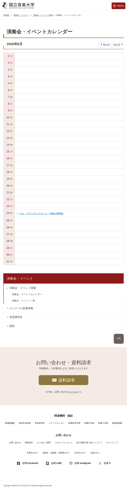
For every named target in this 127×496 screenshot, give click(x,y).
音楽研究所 (40, 423)
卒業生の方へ (33, 453)
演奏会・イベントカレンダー (27, 294)
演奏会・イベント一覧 (23, 300)
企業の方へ (95, 453)
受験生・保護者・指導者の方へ (56, 453)
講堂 (12, 326)
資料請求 (66, 380)
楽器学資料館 (25, 423)
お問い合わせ (15, 442)
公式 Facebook (30, 463)
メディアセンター (56, 423)
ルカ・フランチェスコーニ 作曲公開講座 (41, 213)
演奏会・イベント (21, 15)
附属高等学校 (74, 423)
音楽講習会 (15, 317)
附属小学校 (103, 423)
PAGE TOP (119, 339)
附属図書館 (10, 423)
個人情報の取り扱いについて (89, 442)
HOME (6, 15)
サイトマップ (112, 442)
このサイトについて (63, 442)
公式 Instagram (82, 463)
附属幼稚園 (117, 423)
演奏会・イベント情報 (43, 15)
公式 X (107, 463)
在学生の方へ (80, 453)
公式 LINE (56, 463)
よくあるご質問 (44, 442)
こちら (73, 392)
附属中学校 (89, 423)
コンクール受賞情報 (21, 308)
